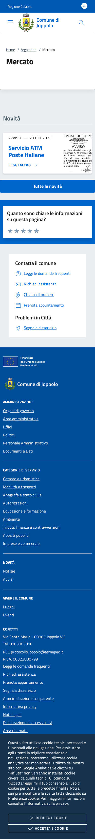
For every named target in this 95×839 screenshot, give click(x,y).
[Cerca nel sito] (81, 23)
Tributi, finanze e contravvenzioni (32, 527)
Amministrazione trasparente (28, 698)
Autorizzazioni (15, 503)
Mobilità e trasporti (19, 487)
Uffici (7, 427)
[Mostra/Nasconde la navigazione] (10, 22)
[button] (20, 6)
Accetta (47, 829)
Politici (9, 435)
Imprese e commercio (21, 543)
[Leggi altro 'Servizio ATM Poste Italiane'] (22, 165)
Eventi (8, 615)
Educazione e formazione (24, 511)
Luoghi (9, 607)
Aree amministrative (21, 419)
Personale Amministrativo (25, 443)
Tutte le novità (47, 186)
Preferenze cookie (23, 798)
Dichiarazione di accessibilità (27, 723)
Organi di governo (18, 411)
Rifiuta (47, 818)
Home (10, 49)
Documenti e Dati (18, 451)
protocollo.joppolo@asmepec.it (37, 652)
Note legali (12, 714)
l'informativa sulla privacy (46, 803)
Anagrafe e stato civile (22, 495)
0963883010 (21, 644)
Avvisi (8, 579)
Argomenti (28, 49)
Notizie (9, 571)
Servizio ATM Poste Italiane (26, 151)
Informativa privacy (19, 706)
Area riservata (15, 731)
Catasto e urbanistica (21, 479)
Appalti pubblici (16, 535)
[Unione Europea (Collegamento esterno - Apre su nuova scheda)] (47, 362)
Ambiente (11, 519)
